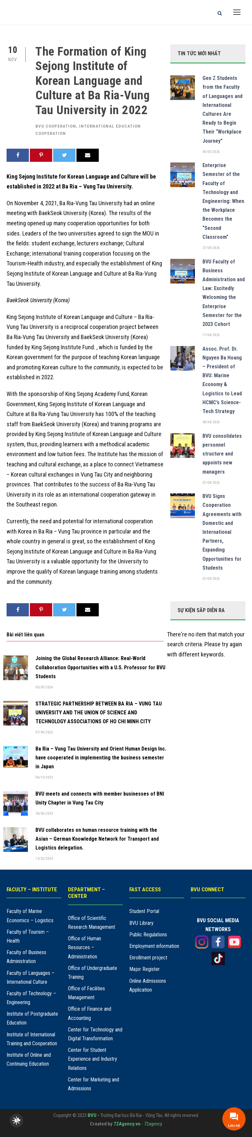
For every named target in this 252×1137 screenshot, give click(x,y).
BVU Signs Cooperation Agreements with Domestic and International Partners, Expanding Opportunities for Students (222, 532)
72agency (153, 1124)
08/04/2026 (211, 422)
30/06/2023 (44, 813)
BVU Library (141, 923)
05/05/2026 (44, 687)
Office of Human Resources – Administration (84, 947)
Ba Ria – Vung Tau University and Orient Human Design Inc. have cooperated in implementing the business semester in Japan (100, 758)
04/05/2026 (211, 152)
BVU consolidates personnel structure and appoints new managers (222, 454)
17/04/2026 (211, 335)
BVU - (94, 1115)
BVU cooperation (55, 126)
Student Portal (144, 911)
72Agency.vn (127, 1124)
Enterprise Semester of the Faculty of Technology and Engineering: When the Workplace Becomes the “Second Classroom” (223, 201)
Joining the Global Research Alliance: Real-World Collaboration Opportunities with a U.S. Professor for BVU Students (100, 667)
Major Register (144, 969)
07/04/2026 (44, 732)
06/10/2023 (44, 777)
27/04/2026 (211, 248)
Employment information (154, 946)
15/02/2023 (44, 858)
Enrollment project (148, 957)
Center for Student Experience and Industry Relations (92, 1059)
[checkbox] (16, 1120)
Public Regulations (148, 934)
